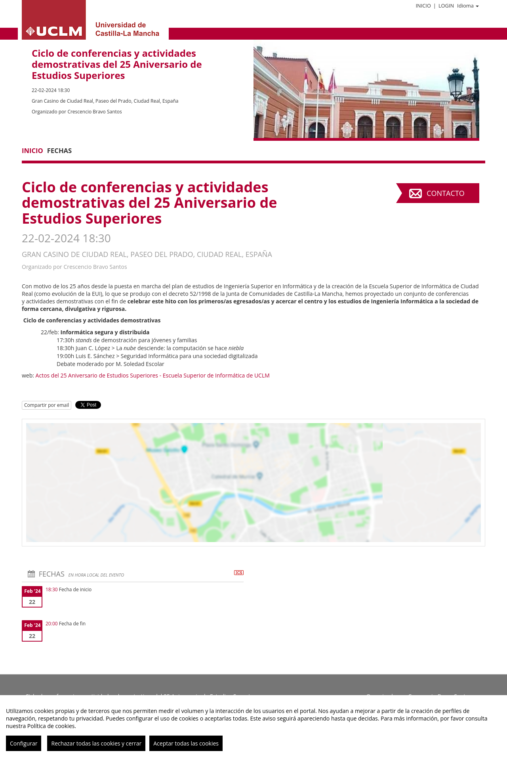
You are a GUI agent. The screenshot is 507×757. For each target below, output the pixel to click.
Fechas (59, 150)
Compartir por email (46, 405)
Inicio (423, 5)
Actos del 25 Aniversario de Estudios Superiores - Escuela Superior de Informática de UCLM (153, 375)
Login (446, 5)
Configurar (23, 743)
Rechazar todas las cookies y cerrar (96, 743)
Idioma (468, 5)
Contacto (445, 193)
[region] (253, 726)
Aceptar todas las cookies (186, 743)
